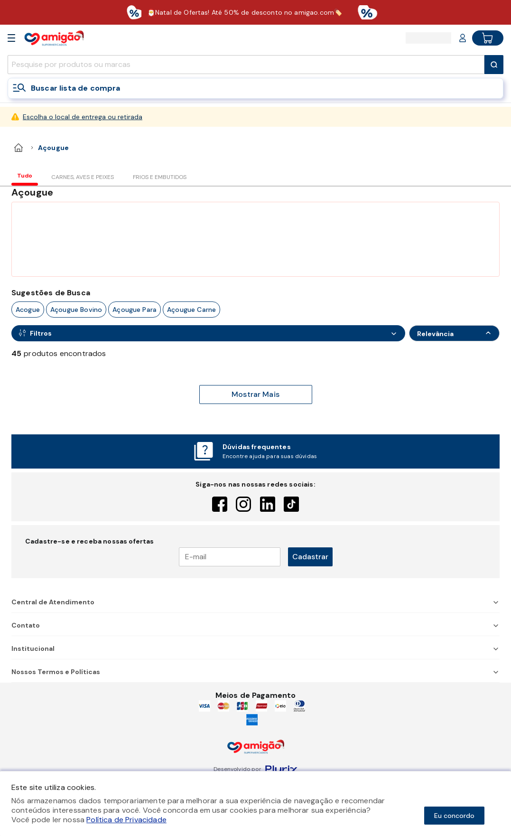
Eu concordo (454, 815)
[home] (18, 147)
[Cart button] (487, 38)
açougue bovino (76, 309)
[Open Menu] (11, 38)
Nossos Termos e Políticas (255, 671)
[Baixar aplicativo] (255, 12)
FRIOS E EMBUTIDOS (159, 177)
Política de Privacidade (126, 820)
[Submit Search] (493, 64)
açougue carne (191, 309)
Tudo (24, 175)
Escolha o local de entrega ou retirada (82, 117)
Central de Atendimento (255, 602)
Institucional (255, 648)
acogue (28, 309)
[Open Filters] (208, 333)
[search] (246, 64)
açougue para (134, 309)
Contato (255, 625)
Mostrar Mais (255, 394)
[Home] (54, 38)
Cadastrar (310, 557)
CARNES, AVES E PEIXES (82, 177)
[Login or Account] (462, 38)
